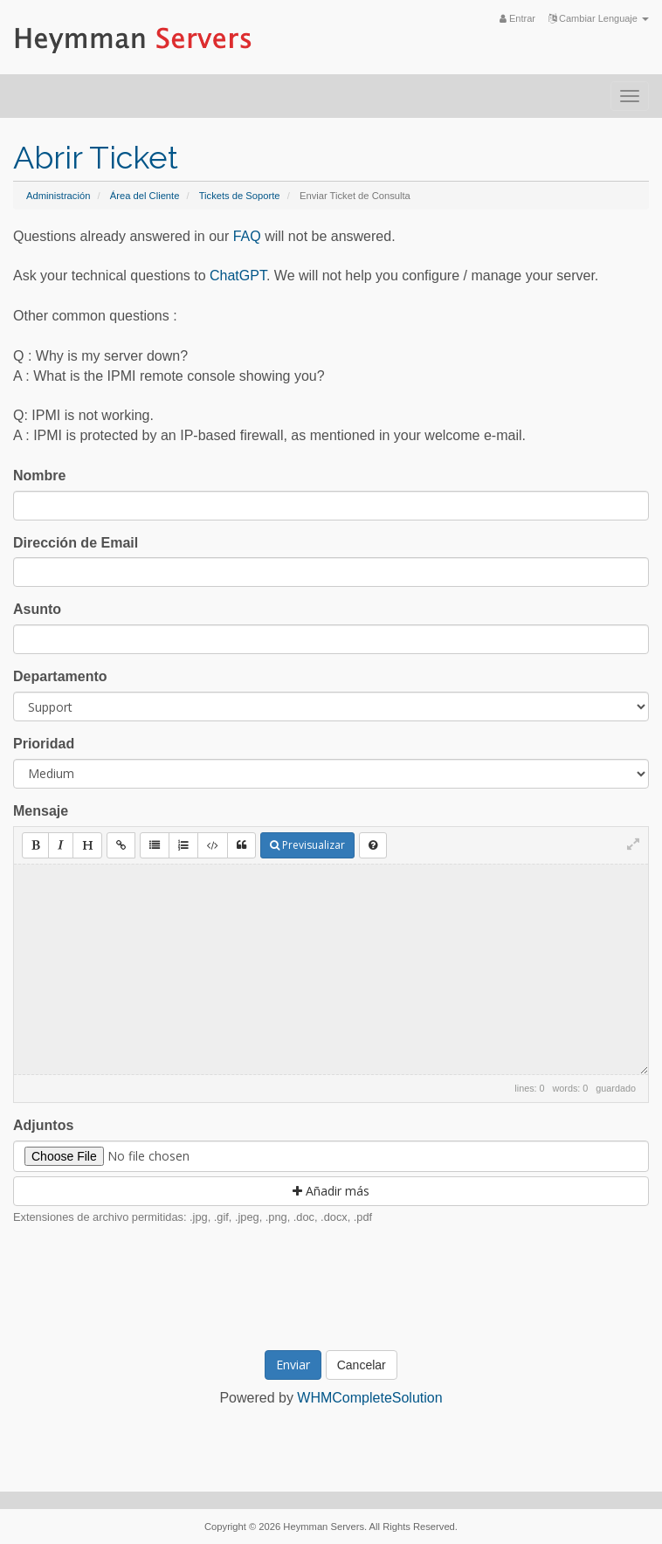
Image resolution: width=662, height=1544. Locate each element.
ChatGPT (238, 275)
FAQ (247, 236)
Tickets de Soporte (239, 195)
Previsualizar (307, 844)
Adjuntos (43, 1125)
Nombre (39, 475)
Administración (58, 195)
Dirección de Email (75, 542)
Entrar (517, 18)
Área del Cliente (145, 195)
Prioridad (43, 743)
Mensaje (40, 810)
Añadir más (331, 1190)
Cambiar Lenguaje (598, 18)
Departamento (60, 676)
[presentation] (347, 1285)
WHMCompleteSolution (369, 1397)
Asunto (37, 609)
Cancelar (361, 1365)
